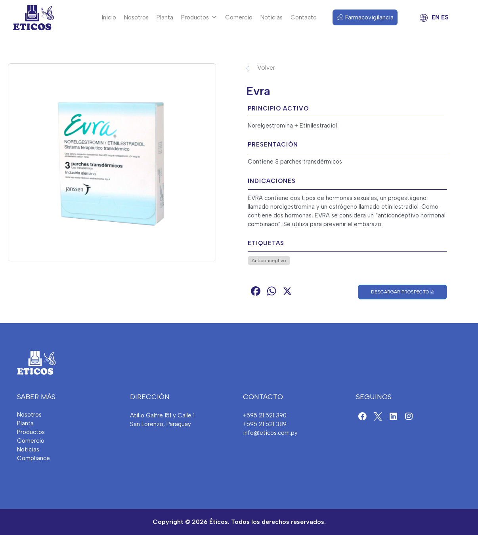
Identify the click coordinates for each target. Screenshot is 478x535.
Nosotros (136, 17)
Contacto (304, 17)
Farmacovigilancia (369, 17)
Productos (199, 17)
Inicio (109, 17)
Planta (165, 17)
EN (436, 17)
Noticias (271, 17)
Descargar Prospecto (402, 292)
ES (444, 17)
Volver (266, 67)
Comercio (238, 17)
